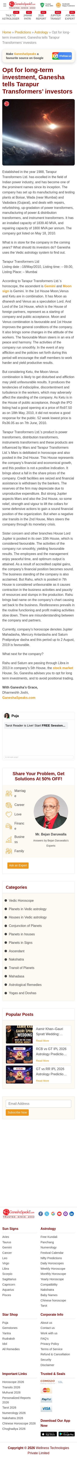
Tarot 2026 (9, 1407)
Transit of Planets (21, 968)
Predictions (23, 32)
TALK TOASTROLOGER (10, 17)
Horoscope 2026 (13, 1382)
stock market (63, 668)
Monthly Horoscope (53, 1273)
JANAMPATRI (27, 17)
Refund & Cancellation (55, 1354)
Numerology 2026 (14, 1413)
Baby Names (49, 1295)
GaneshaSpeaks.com (18, 697)
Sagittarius (9, 1279)
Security (46, 1359)
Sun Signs (10, 1228)
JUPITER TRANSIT (55, 17)
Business (15, 839)
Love (14, 815)
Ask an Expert (70, 17)
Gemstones (9, 1328)
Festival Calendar (52, 1252)
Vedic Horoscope (21, 900)
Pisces (6, 1295)
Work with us (49, 1333)
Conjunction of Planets (25, 925)
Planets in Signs (20, 942)
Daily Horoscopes (52, 1263)
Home (6, 32)
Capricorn (8, 1284)
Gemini (49, 286)
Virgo (5, 1263)
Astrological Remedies (25, 985)
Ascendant (16, 951)
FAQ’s (45, 1338)
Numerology (49, 1247)
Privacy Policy (50, 1343)
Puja (5, 1322)
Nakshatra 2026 (12, 1418)
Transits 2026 (11, 1387)
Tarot (44, 1305)
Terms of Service (52, 1349)
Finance (15, 826)
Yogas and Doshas (22, 993)
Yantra (6, 1333)
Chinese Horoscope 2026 (19, 1423)
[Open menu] (4, 4)
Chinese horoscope (53, 1300)
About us (46, 1322)
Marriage (15, 793)
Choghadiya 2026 (13, 1428)
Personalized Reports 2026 (16, 1400)
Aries (5, 1237)
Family (15, 851)
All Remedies (11, 1349)
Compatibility (49, 1284)
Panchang (47, 1242)
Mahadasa (16, 976)
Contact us (48, 1328)
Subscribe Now (17, 1112)
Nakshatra (16, 959)
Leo (4, 1258)
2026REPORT (41, 17)
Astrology (41, 32)
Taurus (6, 1242)
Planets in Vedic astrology (27, 909)
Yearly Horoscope (52, 1279)
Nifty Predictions (51, 1258)
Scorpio (7, 1273)
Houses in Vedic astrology (28, 917)
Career (15, 805)
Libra (5, 1268)
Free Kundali (49, 1237)
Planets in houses (22, 934)
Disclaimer (47, 1365)
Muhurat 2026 (11, 1392)
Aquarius (8, 1289)
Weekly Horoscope (53, 1268)
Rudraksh (8, 1338)
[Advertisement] (38, 1164)
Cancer (7, 1252)
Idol (4, 1343)
